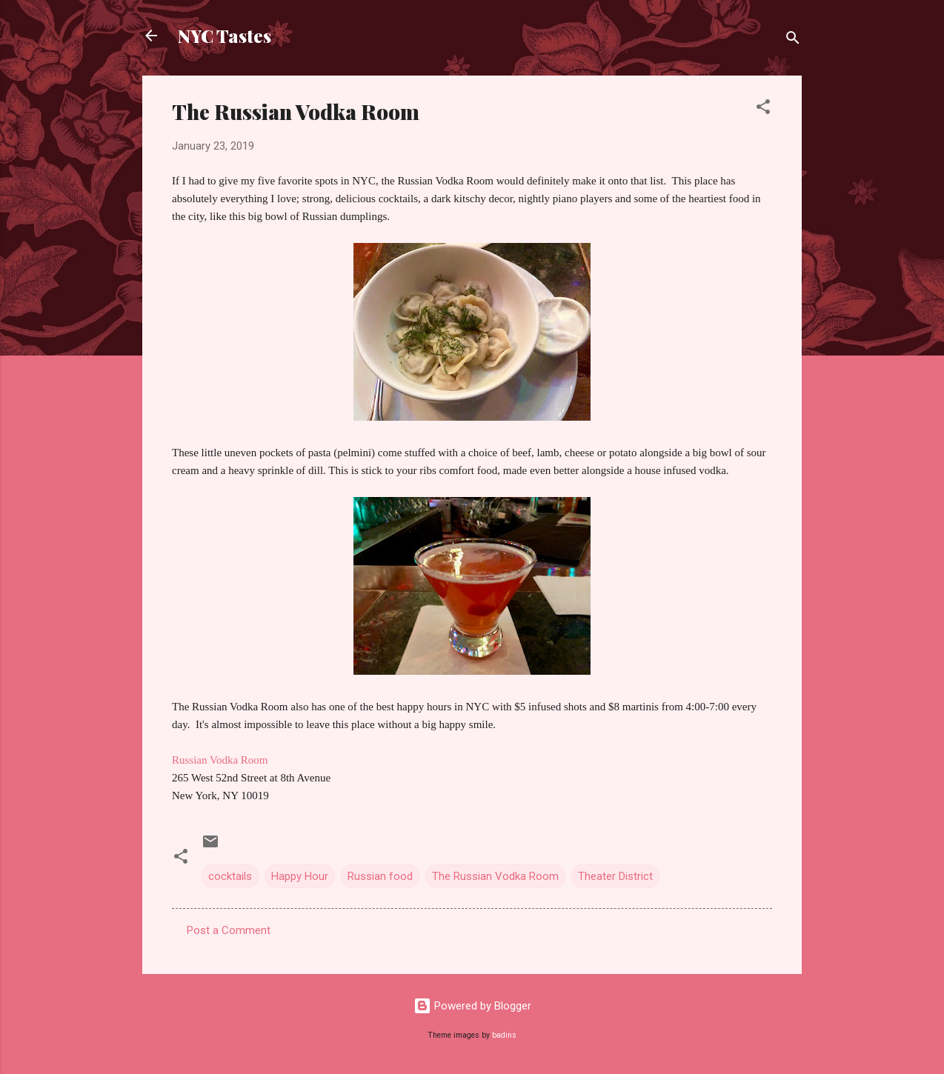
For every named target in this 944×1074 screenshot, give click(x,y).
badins (504, 1035)
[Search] (793, 40)
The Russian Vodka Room (495, 876)
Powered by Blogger (472, 1006)
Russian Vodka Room (219, 760)
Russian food (380, 876)
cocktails (230, 876)
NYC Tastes (224, 35)
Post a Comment (228, 930)
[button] (763, 109)
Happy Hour (299, 876)
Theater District (615, 876)
